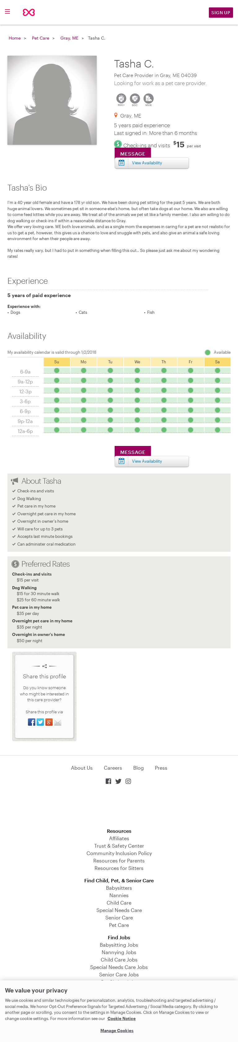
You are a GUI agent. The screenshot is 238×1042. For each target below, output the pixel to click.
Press (161, 768)
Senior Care (119, 917)
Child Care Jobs (119, 959)
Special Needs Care (119, 910)
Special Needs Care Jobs (119, 967)
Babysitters (119, 888)
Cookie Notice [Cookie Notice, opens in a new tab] (122, 1018)
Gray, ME (69, 38)
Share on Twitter (40, 722)
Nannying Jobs (119, 952)
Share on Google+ (49, 722)
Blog (138, 768)
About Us (82, 768)
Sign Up (221, 12)
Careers (113, 768)
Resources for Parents (119, 860)
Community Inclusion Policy (119, 853)
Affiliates (119, 838)
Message (132, 154)
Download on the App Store (119, 807)
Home (15, 38)
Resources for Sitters (119, 868)
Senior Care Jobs (119, 974)
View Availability (147, 162)
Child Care (119, 903)
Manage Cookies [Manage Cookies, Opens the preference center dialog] (117, 1030)
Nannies (119, 895)
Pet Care (40, 38)
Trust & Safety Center (119, 846)
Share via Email (57, 722)
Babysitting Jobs (119, 945)
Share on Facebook (31, 722)
